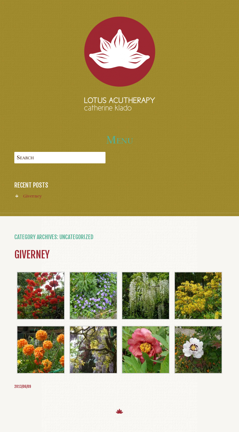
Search (25, 157)
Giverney (32, 196)
